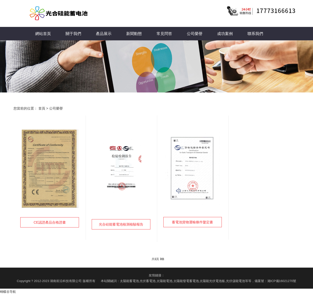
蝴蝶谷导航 (8, 292)
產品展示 (104, 34)
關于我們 (73, 34)
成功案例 (225, 34)
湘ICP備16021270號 (281, 281)
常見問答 (164, 34)
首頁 (41, 108)
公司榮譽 (194, 34)
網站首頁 (43, 34)
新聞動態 (134, 34)
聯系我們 (255, 34)
